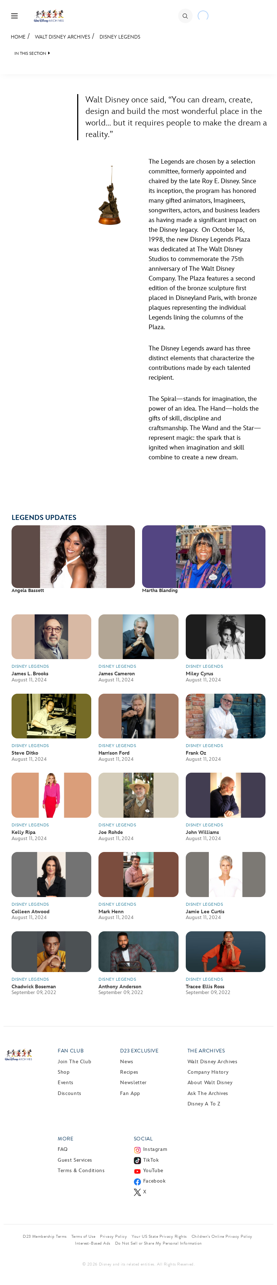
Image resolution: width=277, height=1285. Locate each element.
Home (18, 37)
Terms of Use (83, 1236)
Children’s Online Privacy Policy (222, 1236)
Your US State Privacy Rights (159, 1236)
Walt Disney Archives (62, 37)
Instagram (155, 1149)
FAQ (63, 1149)
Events (66, 1082)
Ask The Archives (208, 1093)
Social (143, 1139)
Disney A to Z (204, 1104)
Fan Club (71, 1051)
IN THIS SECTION (30, 53)
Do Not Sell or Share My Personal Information (158, 1243)
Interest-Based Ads (92, 1243)
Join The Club (74, 1062)
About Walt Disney (210, 1082)
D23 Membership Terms (45, 1236)
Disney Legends (120, 37)
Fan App (130, 1093)
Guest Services (75, 1160)
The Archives (206, 1051)
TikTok (151, 1160)
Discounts (70, 1093)
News (126, 1062)
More (66, 1139)
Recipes (129, 1072)
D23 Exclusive (139, 1051)
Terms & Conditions (81, 1170)
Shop (64, 1072)
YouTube (153, 1170)
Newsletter (133, 1082)
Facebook (154, 1181)
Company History (208, 1072)
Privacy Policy (113, 1236)
